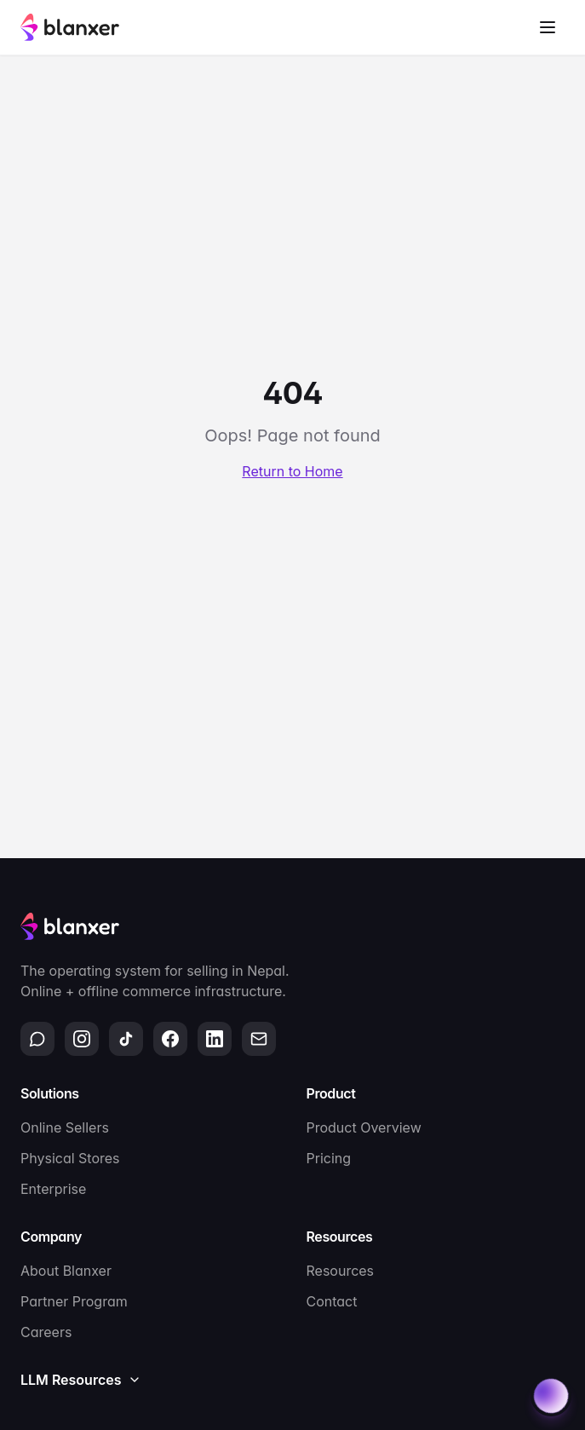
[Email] (259, 1039)
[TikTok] (126, 1039)
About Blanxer (66, 1270)
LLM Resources (80, 1379)
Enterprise (53, 1188)
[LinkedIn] (215, 1039)
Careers (46, 1332)
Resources (341, 1270)
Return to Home (292, 471)
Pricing (329, 1158)
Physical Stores (70, 1158)
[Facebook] (170, 1039)
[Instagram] (82, 1039)
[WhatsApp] (37, 1039)
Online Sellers (64, 1127)
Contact (332, 1301)
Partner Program (74, 1301)
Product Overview (364, 1127)
